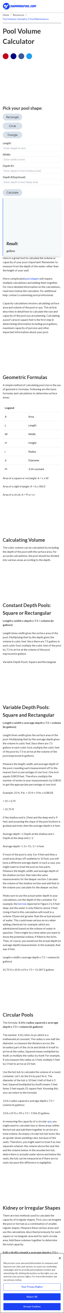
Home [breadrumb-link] (6, 14)
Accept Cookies (32, 1306)
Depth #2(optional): (14, 177)
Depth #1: (8, 165)
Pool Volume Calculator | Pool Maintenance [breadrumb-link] (26, 18)
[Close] (60, 1258)
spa (49, 1121)
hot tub (22, 903)
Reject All (32, 1296)
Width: (7, 154)
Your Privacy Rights (32, 1286)
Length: (7, 143)
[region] (32, 1283)
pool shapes (32, 278)
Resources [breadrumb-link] (18, 14)
